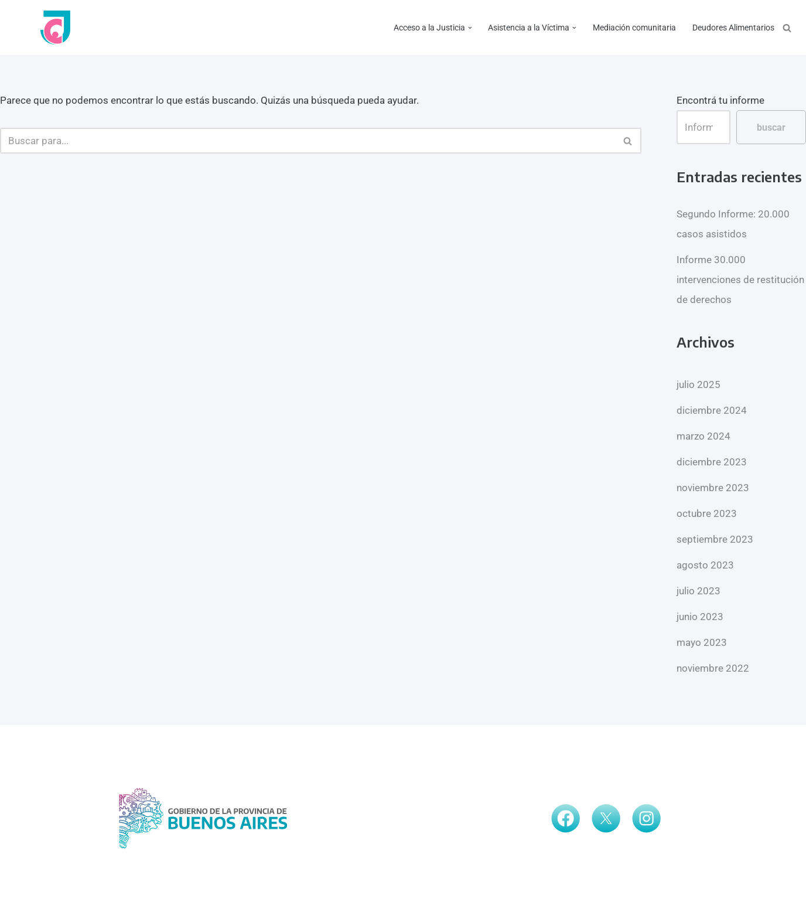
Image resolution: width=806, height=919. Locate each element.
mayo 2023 (702, 642)
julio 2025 (698, 384)
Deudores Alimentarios (733, 27)
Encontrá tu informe (720, 100)
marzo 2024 (703, 436)
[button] (469, 28)
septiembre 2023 (715, 539)
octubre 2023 (707, 513)
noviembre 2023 (713, 487)
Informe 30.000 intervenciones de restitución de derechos (740, 279)
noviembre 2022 (713, 668)
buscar (771, 127)
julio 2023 (698, 591)
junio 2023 (700, 616)
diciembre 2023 (712, 462)
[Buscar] (787, 27)
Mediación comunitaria (634, 27)
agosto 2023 (705, 565)
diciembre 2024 (712, 410)
